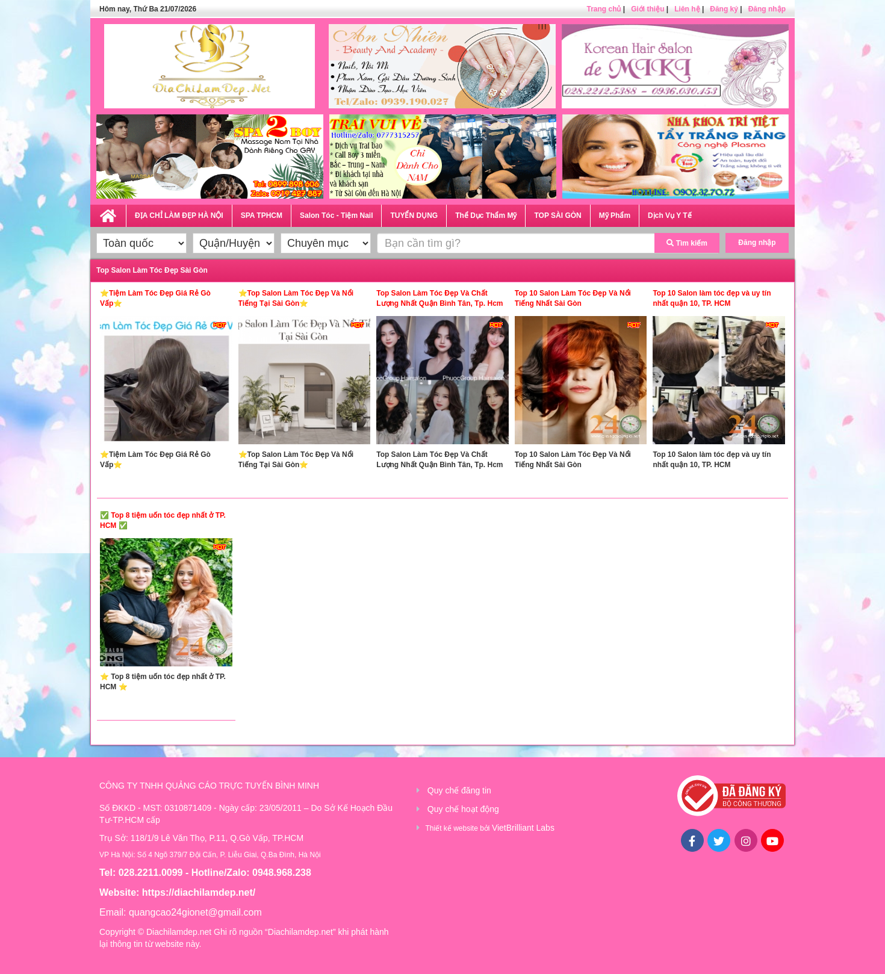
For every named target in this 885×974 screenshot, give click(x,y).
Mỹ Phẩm (614, 215)
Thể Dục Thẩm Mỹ (486, 215)
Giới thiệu (647, 9)
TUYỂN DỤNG (414, 215)
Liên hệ (687, 9)
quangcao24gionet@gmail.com (195, 912)
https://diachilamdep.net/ (198, 892)
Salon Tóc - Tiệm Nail (336, 215)
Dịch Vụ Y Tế (670, 215)
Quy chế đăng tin (459, 790)
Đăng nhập (767, 9)
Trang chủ (603, 9)
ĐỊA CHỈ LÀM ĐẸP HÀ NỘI (179, 215)
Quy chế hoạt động (463, 809)
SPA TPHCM (261, 215)
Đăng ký (724, 9)
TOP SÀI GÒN (557, 215)
